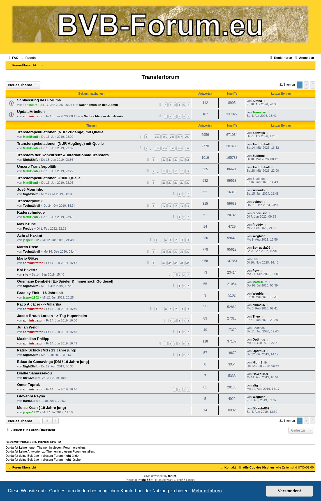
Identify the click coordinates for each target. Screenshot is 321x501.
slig (25, 274)
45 (169, 263)
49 (175, 160)
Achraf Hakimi (29, 235)
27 (187, 171)
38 (181, 251)
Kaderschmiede (31, 212)
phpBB (146, 479)
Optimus (259, 339)
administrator (33, 116)
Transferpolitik (30, 201)
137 (172, 148)
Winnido (259, 190)
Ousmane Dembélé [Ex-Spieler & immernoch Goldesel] (65, 281)
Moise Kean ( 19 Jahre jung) (41, 408)
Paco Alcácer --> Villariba (39, 304)
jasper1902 (31, 240)
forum (172, 475)
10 (175, 240)
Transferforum (161, 77)
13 (169, 206)
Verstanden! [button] (289, 491)
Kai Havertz (27, 270)
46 (175, 263)
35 (163, 251)
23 (163, 171)
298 (187, 137)
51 (187, 160)
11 (181, 240)
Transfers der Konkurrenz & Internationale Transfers (63, 155)
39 (187, 251)
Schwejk (259, 132)
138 (179, 148)
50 (181, 160)
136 (165, 148)
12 (163, 206)
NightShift (30, 159)
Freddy (28, 228)
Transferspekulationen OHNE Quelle (48, 178)
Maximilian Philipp (33, 339)
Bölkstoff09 (261, 408)
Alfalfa (257, 100)
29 (181, 183)
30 (187, 183)
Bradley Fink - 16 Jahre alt (40, 293)
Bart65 (28, 400)
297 (179, 137)
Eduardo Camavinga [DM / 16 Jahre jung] (53, 362)
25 (175, 171)
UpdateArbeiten (31, 111)
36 (169, 251)
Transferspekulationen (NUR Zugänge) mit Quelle (60, 132)
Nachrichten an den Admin (98, 104)
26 (181, 171)
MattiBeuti (30, 136)
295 (165, 137)
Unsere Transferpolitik (36, 166)
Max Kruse (26, 224)
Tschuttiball (261, 144)
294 (157, 137)
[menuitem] (13, 57)
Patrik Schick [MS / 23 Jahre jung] (46, 350)
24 (169, 171)
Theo (256, 316)
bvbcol (257, 201)
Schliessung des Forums (39, 100)
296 (172, 137)
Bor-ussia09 (261, 247)
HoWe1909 (260, 374)
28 (175, 183)
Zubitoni (259, 155)
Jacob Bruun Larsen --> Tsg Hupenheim (52, 316)
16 (187, 206)
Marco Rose (27, 247)
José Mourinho (30, 189)
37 (175, 251)
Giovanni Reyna (31, 396)
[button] (312, 84)
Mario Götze (27, 258)
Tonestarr (30, 104)
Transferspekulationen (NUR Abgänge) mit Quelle (60, 143)
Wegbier (259, 236)
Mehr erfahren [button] (207, 490)
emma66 (259, 305)
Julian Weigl (28, 327)
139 (187, 148)
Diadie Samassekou (34, 373)
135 (157, 148)
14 (175, 206)
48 (169, 160)
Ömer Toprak (28, 385)
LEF (255, 259)
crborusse (260, 213)
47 (163, 160)
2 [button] (306, 84)
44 (163, 263)
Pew (256, 270)
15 (181, 206)
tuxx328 (28, 377)
